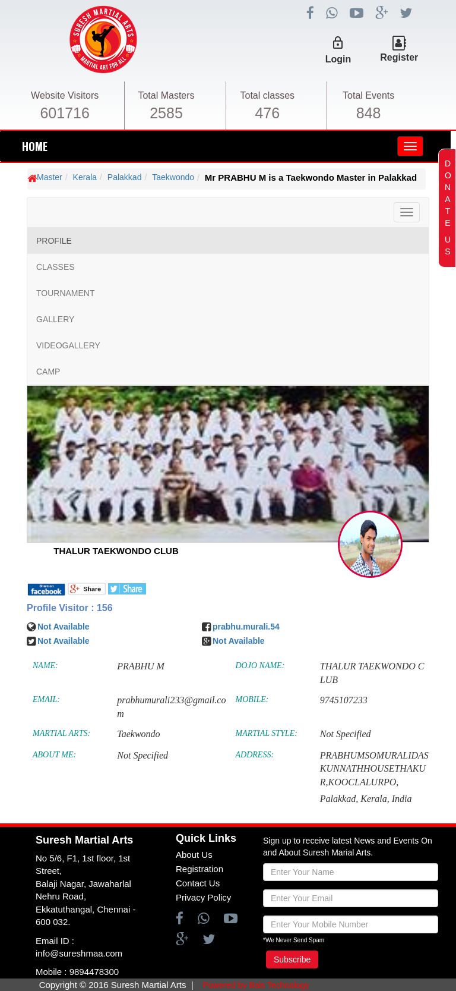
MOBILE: (252, 699)
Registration (199, 869)
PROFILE (54, 241)
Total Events (368, 95)
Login (338, 59)
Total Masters (166, 95)
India (402, 799)
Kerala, (374, 799)
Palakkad (124, 177)
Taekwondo (173, 177)
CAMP (48, 371)
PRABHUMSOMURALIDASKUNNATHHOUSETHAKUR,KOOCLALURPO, (374, 769)
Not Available (63, 626)
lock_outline (338, 43)
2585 (166, 113)
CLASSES (55, 267)
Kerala (85, 177)
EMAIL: (46, 699)
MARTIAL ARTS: (61, 733)
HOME (35, 146)
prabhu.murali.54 (246, 626)
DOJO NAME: (260, 665)
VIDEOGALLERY (68, 345)
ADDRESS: (255, 754)
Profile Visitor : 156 (70, 608)
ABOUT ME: (54, 754)
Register (399, 57)
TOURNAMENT (65, 293)
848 (368, 113)
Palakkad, (339, 799)
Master (49, 177)
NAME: (45, 665)
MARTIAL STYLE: (266, 733)
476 (267, 113)
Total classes (267, 95)
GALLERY (55, 319)
